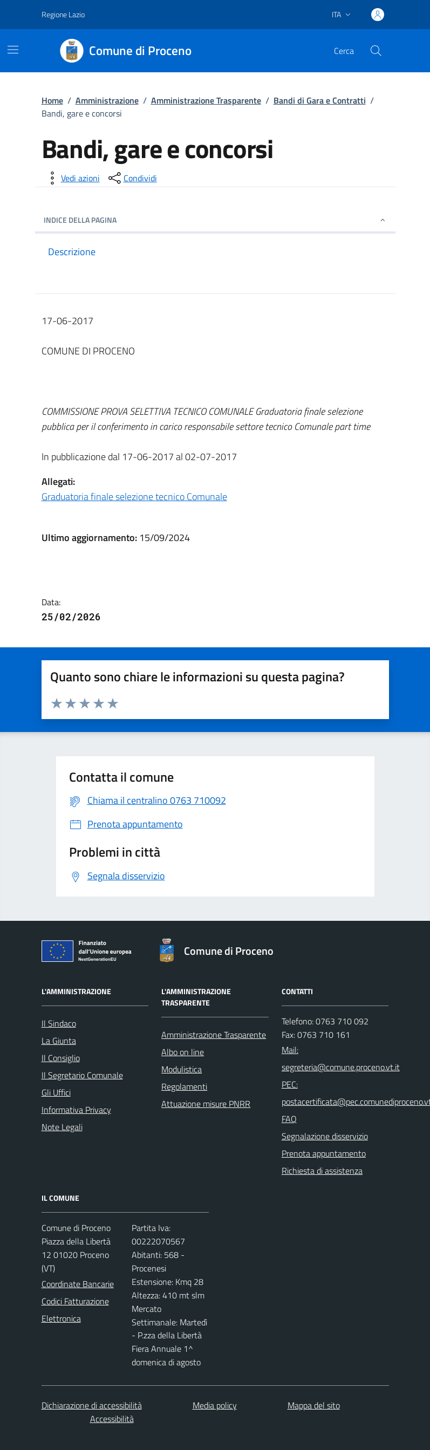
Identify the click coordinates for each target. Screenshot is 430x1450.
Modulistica (181, 1069)
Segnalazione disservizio (325, 1136)
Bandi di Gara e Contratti (320, 100)
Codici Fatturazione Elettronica (75, 1310)
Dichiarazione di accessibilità (92, 1405)
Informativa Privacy (76, 1109)
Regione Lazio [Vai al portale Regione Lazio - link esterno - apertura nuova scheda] (63, 14)
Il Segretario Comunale (82, 1075)
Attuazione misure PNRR (205, 1103)
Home (52, 100)
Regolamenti (184, 1086)
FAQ (289, 1118)
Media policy (215, 1405)
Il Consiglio (61, 1057)
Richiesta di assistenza (322, 1170)
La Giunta (59, 1040)
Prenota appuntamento (324, 1153)
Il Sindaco (59, 1023)
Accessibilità (112, 1418)
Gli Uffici (56, 1092)
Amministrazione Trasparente (206, 100)
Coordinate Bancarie (78, 1283)
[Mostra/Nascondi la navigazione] (12, 49)
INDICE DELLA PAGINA (215, 219)
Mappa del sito (314, 1405)
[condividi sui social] (131, 178)
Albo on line (182, 1051)
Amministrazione (107, 100)
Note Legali (62, 1126)
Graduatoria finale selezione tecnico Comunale (134, 496)
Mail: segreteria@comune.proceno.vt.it (341, 1058)
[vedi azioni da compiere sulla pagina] (72, 178)
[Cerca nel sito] (375, 51)
